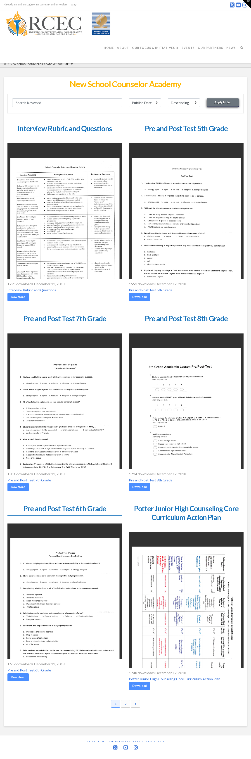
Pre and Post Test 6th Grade (29, 670)
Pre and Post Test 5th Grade (150, 290)
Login (29, 4)
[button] (246, 4)
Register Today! (68, 4)
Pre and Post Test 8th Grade (150, 480)
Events (138, 741)
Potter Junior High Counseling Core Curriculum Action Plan (174, 679)
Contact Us (155, 741)
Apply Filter (222, 102)
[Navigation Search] (243, 50)
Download (18, 297)
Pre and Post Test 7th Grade (29, 480)
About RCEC (96, 741)
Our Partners (119, 741)
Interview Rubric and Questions (31, 290)
